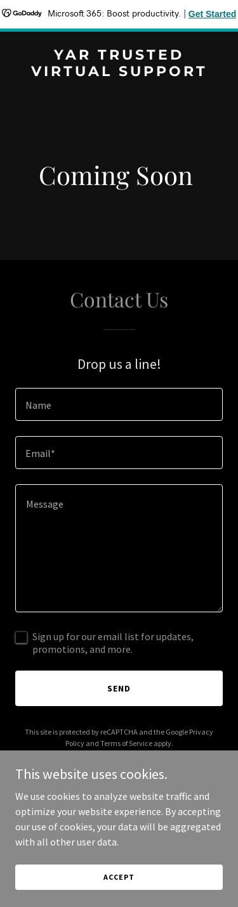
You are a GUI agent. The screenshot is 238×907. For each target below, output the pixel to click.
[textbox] (119, 404)
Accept (118, 877)
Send (119, 688)
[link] (119, 72)
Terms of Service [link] (126, 743)
